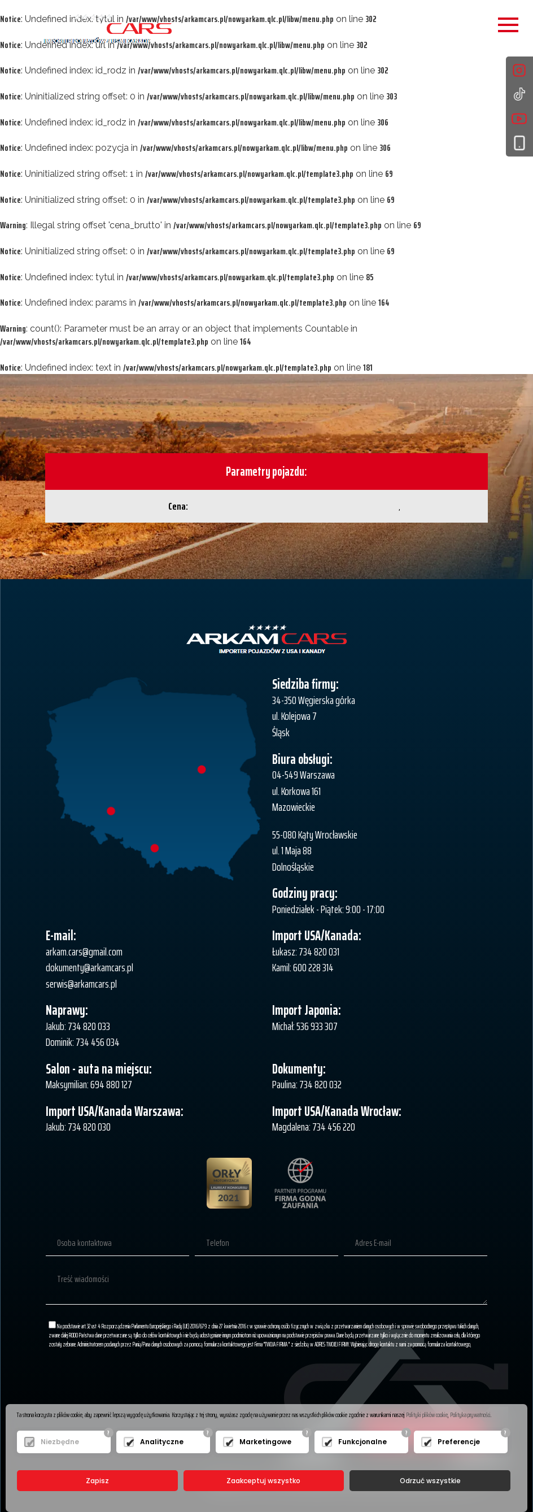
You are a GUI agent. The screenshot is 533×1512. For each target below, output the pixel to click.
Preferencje (459, 1441)
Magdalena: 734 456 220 (313, 1127)
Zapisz (97, 1480)
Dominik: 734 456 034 (83, 1042)
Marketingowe (265, 1441)
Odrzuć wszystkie (430, 1480)
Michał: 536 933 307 (305, 1026)
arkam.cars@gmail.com (84, 951)
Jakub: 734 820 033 (78, 1026)
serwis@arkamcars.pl (81, 984)
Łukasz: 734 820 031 (305, 951)
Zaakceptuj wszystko (263, 1480)
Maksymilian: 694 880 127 (89, 1084)
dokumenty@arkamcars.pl (89, 967)
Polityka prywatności (470, 1414)
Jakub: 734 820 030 (78, 1127)
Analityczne (162, 1441)
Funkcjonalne (362, 1441)
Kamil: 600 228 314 (303, 967)
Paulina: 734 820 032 (307, 1084)
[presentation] (401, 1383)
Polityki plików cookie (427, 1414)
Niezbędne (60, 1441)
